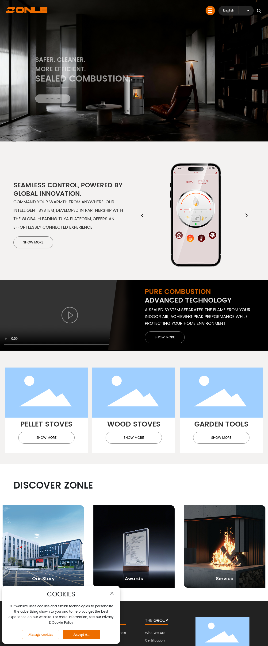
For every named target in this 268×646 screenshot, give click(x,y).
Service (224, 579)
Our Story (43, 579)
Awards (134, 579)
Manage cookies (40, 634)
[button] (142, 215)
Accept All (81, 634)
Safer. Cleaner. (60, 64)
